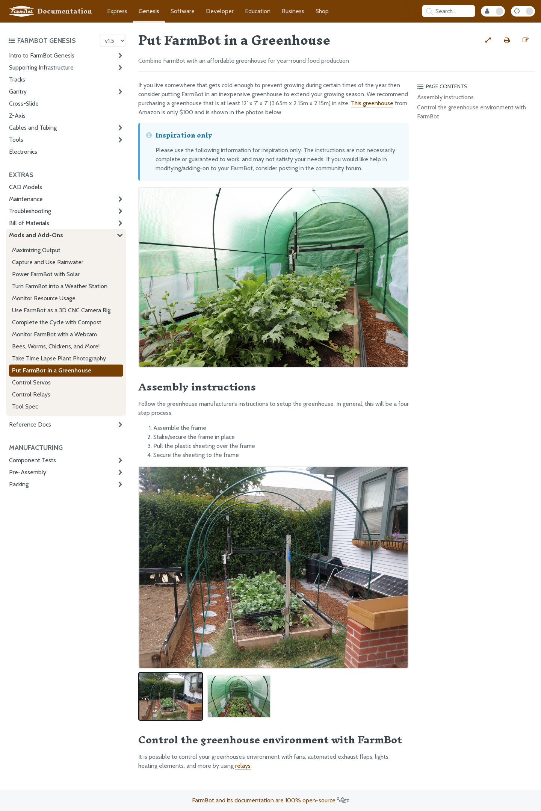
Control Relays (31, 394)
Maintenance (26, 199)
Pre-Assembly (27, 472)
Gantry (18, 91)
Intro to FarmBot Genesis (41, 55)
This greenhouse (372, 103)
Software (183, 11)
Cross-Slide (24, 103)
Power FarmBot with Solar (46, 274)
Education (257, 11)
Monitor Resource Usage (44, 298)
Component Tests (32, 460)
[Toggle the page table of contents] (475, 86)
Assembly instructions (445, 97)
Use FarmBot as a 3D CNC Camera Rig (61, 310)
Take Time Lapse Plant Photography (59, 358)
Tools (16, 139)
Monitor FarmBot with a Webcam (54, 334)
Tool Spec (25, 406)
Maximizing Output (36, 250)
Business (293, 11)
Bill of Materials (29, 223)
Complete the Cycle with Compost (56, 322)
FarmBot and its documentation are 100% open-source (270, 800)
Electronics (23, 151)
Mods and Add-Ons (36, 235)
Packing (19, 484)
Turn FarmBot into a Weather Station (59, 286)
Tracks (17, 79)
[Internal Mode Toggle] (493, 11)
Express (117, 11)
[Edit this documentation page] (525, 40)
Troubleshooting (30, 211)
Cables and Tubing (33, 127)
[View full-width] (488, 40)
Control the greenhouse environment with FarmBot (471, 112)
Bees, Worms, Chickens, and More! (56, 346)
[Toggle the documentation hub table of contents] (52, 40)
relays (243, 765)
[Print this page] (506, 40)
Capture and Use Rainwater (47, 262)
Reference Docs (30, 424)
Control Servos (31, 382)
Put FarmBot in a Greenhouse (51, 370)
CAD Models (25, 187)
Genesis (149, 11)
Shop (322, 11)
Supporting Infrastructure (41, 67)
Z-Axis (17, 115)
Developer (220, 11)
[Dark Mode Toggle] (523, 11)
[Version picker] (113, 41)
